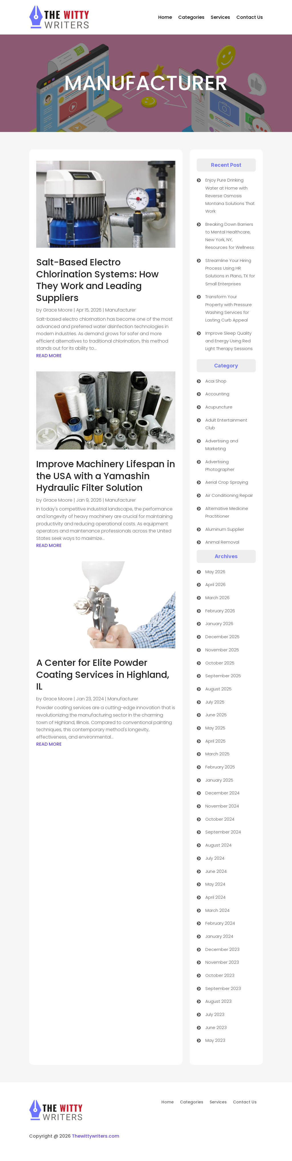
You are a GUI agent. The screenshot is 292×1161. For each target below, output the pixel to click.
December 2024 (222, 793)
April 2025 (215, 741)
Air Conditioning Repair (229, 495)
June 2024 (216, 871)
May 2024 (215, 884)
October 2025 (219, 663)
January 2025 (219, 780)
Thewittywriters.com (95, 1136)
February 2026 (220, 611)
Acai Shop (215, 381)
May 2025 (215, 728)
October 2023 (219, 975)
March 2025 (217, 754)
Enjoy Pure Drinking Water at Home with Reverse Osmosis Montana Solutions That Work (230, 195)
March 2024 (217, 910)
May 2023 (215, 1040)
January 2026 (219, 624)
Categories (191, 17)
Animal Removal (222, 542)
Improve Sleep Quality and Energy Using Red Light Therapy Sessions (229, 340)
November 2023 (222, 962)
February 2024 (220, 923)
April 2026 (215, 584)
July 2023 (214, 1014)
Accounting (217, 394)
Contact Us (249, 17)
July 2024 (214, 858)
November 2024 (222, 806)
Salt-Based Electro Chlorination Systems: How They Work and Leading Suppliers (97, 280)
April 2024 (215, 897)
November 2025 (222, 650)
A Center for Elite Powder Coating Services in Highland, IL (102, 674)
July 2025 (214, 702)
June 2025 (216, 715)
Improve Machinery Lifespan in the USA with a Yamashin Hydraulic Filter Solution (105, 476)
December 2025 (222, 637)
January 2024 (219, 936)
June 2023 (216, 1027)
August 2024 (218, 845)
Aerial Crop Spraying (226, 482)
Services (220, 17)
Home (165, 17)
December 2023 (222, 949)
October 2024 (219, 819)
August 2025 (218, 689)
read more (49, 355)
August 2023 (218, 1001)
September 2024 (223, 832)
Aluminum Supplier (224, 529)
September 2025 (223, 676)
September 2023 (223, 988)
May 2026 (215, 572)
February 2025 (220, 767)
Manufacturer (120, 310)
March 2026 (217, 598)
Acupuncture (218, 407)
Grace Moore (57, 310)
